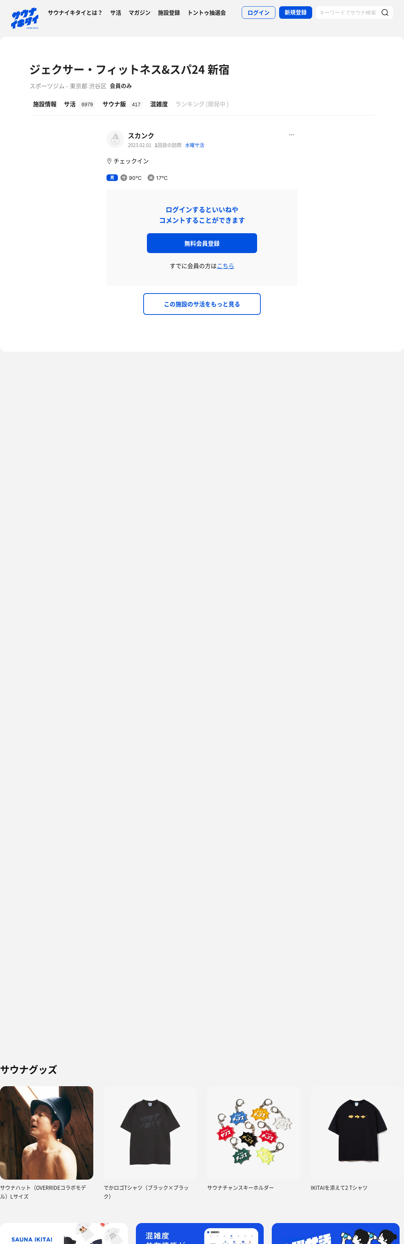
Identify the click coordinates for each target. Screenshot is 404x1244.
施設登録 (169, 12)
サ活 (115, 12)
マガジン (140, 12)
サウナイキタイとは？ (75, 12)
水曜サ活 (194, 144)
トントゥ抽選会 (206, 12)
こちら (225, 265)
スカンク (141, 136)
